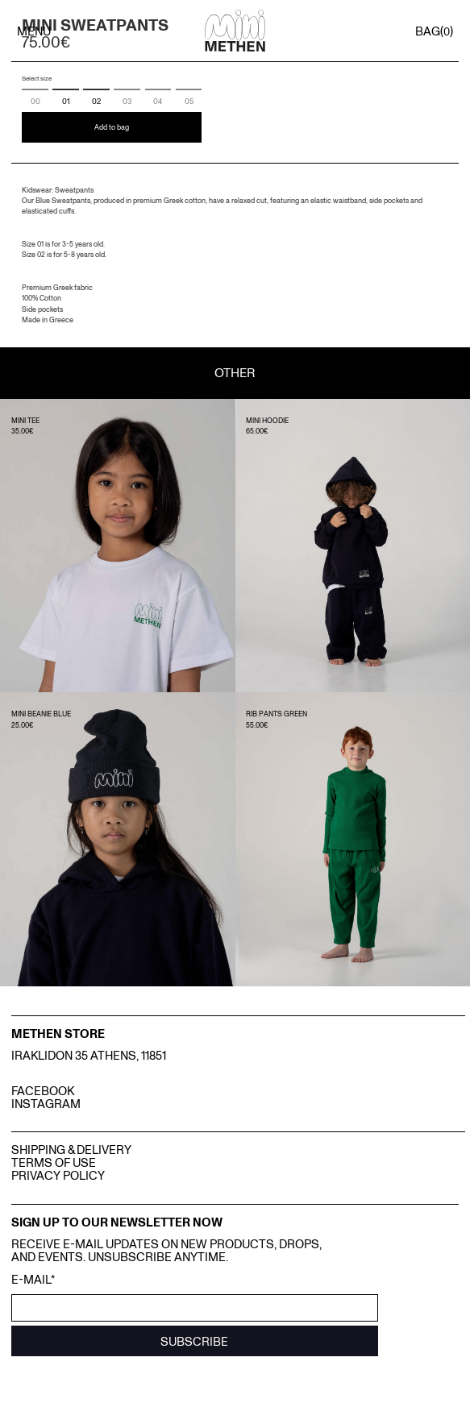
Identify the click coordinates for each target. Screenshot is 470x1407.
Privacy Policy (58, 1175)
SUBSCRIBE (194, 1341)
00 (35, 100)
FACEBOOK (42, 1090)
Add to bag (111, 127)
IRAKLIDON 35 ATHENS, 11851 (88, 1055)
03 (127, 100)
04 (157, 100)
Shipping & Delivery (71, 1149)
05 (189, 100)
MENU (34, 31)
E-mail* (33, 1278)
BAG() (434, 31)
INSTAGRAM (46, 1103)
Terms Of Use (53, 1162)
